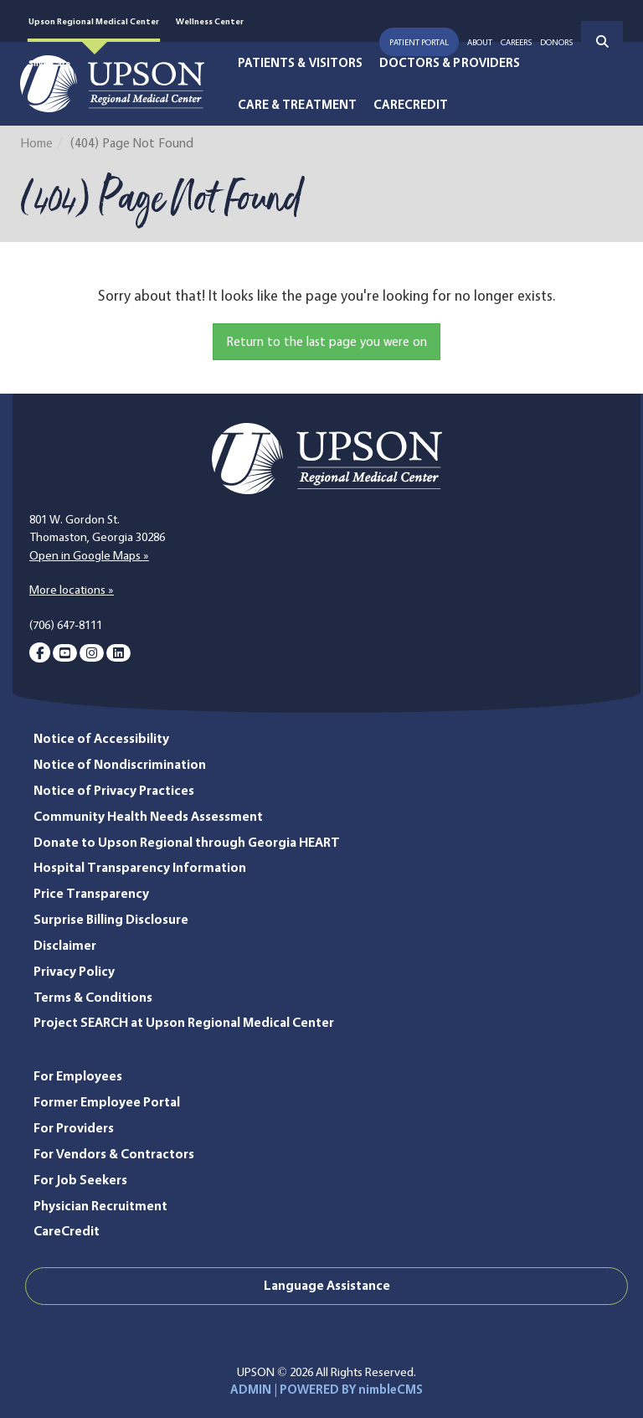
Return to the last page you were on (326, 341)
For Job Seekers (80, 1180)
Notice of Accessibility (101, 738)
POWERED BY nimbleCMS (351, 1389)
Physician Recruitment (100, 1206)
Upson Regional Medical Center (93, 21)
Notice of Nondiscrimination (119, 764)
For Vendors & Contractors (113, 1154)
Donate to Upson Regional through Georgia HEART (186, 842)
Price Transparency (91, 893)
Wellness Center (210, 21)
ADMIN (250, 1389)
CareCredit (411, 104)
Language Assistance (327, 1285)
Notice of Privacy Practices (113, 790)
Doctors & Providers (449, 62)
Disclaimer (64, 945)
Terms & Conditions (92, 997)
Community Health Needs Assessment (148, 816)
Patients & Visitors (300, 62)
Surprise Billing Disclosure (110, 919)
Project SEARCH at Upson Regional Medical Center (183, 1022)
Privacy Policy (74, 971)
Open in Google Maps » (89, 555)
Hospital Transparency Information (139, 867)
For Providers (73, 1128)
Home (36, 143)
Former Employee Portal (106, 1102)
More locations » (71, 589)
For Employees (77, 1076)
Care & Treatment (297, 104)
